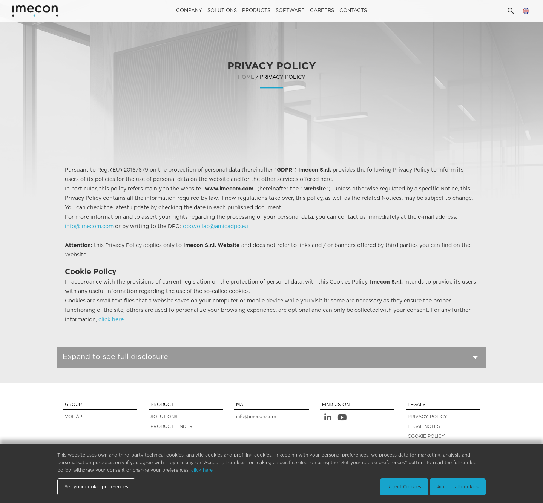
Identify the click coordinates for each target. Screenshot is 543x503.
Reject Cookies (404, 487)
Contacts (353, 10)
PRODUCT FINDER (171, 426)
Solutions (222, 10)
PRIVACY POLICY (427, 416)
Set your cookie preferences (96, 487)
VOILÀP (73, 416)
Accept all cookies (458, 487)
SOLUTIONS (164, 416)
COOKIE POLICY (426, 436)
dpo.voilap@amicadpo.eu (215, 226)
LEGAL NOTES (424, 426)
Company (189, 10)
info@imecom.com (89, 226)
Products (256, 10)
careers (322, 10)
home (246, 77)
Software (290, 10)
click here (111, 319)
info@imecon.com (256, 416)
